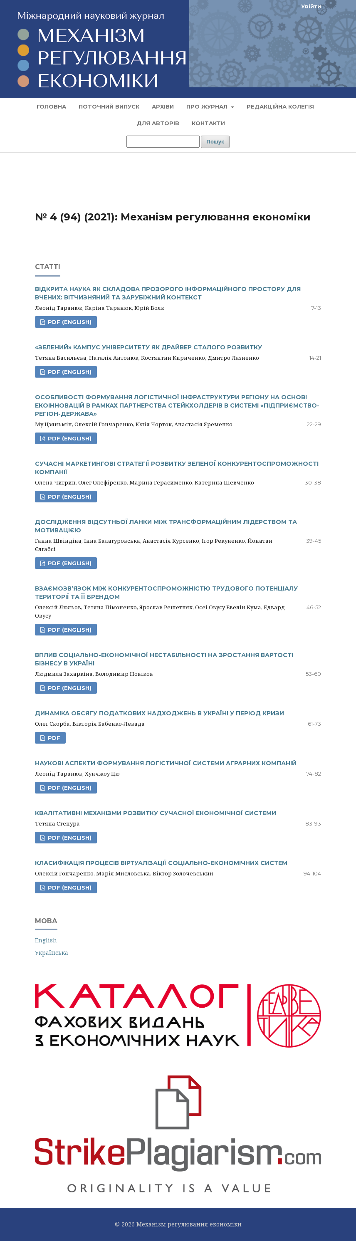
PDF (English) (68, 322)
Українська (51, 953)
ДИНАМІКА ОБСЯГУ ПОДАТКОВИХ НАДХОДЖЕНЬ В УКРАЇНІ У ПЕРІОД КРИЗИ (159, 713)
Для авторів (158, 123)
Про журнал (207, 106)
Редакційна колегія (280, 106)
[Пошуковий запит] (163, 142)
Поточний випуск (109, 106)
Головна (51, 106)
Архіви (163, 106)
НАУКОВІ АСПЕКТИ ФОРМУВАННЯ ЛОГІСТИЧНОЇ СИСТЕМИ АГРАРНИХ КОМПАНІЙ (166, 763)
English (46, 940)
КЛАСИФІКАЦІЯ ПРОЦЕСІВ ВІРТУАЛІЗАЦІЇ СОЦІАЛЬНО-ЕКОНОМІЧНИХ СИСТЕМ (161, 863)
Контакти (208, 123)
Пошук (215, 141)
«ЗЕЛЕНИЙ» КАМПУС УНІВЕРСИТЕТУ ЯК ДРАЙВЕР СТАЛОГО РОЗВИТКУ (148, 347)
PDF (53, 737)
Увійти (311, 6)
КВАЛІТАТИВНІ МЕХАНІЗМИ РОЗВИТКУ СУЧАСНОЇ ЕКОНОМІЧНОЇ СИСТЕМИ (155, 813)
